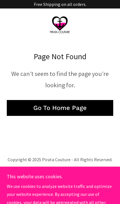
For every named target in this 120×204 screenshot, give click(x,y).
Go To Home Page (60, 107)
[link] (60, 24)
